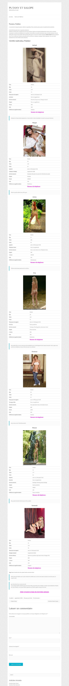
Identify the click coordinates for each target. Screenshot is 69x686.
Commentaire (12, 616)
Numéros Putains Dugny (53, 601)
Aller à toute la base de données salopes (34, 592)
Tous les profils (19, 17)
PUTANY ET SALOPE (21, 7)
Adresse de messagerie (14, 646)
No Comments (36, 598)
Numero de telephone (37, 112)
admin (12, 598)
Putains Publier (15, 24)
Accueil (11, 17)
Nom (10, 637)
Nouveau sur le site (28, 598)
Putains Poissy (13, 601)
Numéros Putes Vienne (13, 683)
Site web (11, 655)
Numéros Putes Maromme (14, 685)
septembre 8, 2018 (19, 598)
